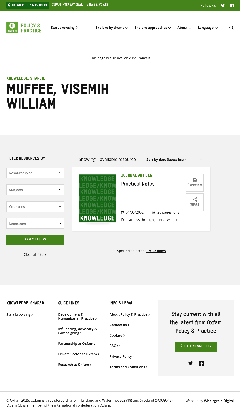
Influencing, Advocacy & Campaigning (77, 331)
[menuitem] (206, 27)
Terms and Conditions (127, 367)
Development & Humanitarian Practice (76, 316)
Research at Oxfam (73, 365)
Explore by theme (110, 27)
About (182, 27)
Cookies (116, 335)
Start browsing (63, 28)
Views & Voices (97, 5)
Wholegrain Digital (219, 400)
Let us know (156, 250)
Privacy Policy (121, 356)
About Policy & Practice (128, 314)
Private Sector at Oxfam (77, 354)
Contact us (118, 325)
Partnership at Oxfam (75, 344)
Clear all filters (35, 254)
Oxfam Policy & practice (30, 6)
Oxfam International (67, 5)
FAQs (114, 346)
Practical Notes (138, 185)
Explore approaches (151, 27)
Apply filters (35, 240)
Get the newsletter (195, 346)
